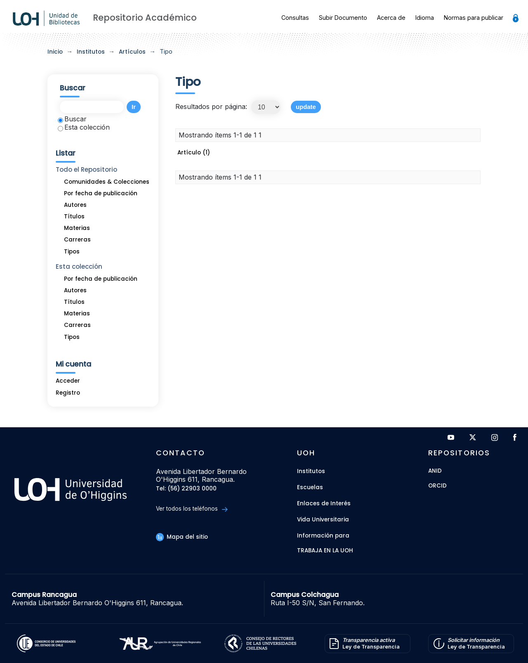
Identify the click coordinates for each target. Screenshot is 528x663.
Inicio (55, 52)
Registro (68, 393)
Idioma (424, 17)
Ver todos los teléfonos (191, 508)
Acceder (68, 381)
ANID (435, 471)
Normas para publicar (473, 17)
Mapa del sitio (182, 537)
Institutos (91, 52)
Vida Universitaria (323, 519)
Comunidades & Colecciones (106, 182)
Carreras (77, 240)
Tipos (72, 252)
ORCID (437, 486)
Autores (75, 205)
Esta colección (84, 127)
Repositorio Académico (145, 18)
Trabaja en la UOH (325, 550)
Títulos (74, 216)
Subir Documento (343, 17)
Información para (323, 536)
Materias (77, 228)
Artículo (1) (193, 152)
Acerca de (391, 17)
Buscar (72, 119)
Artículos (132, 52)
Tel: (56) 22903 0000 (186, 489)
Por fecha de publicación (100, 193)
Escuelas (310, 487)
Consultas (295, 17)
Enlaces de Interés (324, 503)
